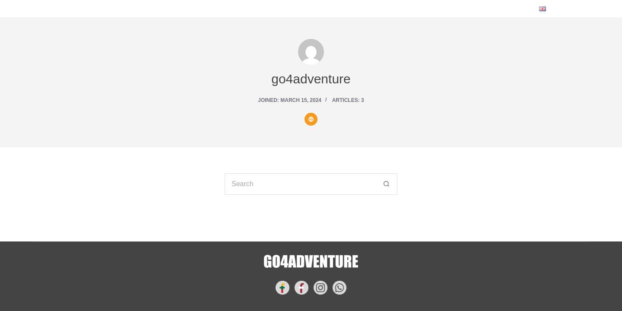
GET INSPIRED (341, 8)
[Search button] (386, 184)
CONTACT (400, 8)
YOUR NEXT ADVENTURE (252, 8)
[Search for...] (300, 184)
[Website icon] (311, 119)
